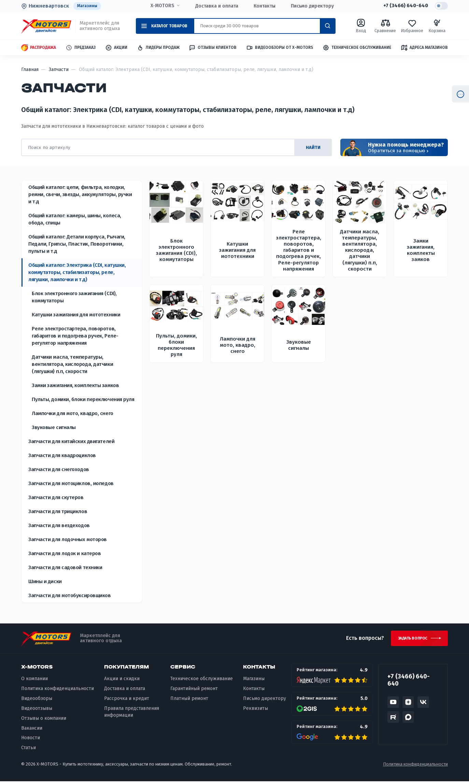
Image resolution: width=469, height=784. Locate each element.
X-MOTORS (161, 6)
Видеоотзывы (36, 711)
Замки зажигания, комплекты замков (75, 386)
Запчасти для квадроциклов (62, 456)
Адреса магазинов (424, 47)
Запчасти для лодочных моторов (67, 540)
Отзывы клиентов (213, 47)
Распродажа (38, 48)
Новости (30, 740)
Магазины (88, 6)
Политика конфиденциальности (57, 691)
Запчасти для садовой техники (65, 568)
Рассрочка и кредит (126, 701)
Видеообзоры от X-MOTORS (279, 48)
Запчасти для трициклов (57, 512)
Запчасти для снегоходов (58, 470)
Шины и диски (45, 582)
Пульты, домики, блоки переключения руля (83, 400)
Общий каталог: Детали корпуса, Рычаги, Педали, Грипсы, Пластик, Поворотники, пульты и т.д (76, 244)
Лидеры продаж (158, 48)
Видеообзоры (36, 701)
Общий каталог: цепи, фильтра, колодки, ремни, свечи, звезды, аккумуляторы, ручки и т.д (80, 194)
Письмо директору (310, 6)
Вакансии (31, 730)
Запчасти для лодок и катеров (64, 554)
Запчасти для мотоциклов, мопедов (71, 484)
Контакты (263, 6)
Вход (361, 26)
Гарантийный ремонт (194, 691)
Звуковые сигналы (54, 428)
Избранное (412, 26)
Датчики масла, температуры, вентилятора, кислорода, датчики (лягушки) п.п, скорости (72, 364)
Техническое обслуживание (357, 48)
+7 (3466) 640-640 (403, 6)
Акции (116, 48)
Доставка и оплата (215, 6)
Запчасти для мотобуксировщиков (69, 596)
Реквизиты (255, 711)
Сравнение (385, 26)
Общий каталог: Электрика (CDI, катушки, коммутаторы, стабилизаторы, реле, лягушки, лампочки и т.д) (77, 272)
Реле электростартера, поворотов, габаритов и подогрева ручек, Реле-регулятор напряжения (75, 336)
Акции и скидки (122, 681)
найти (311, 147)
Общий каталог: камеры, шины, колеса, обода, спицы (74, 219)
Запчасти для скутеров (56, 498)
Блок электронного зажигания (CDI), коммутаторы (74, 297)
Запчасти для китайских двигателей (71, 442)
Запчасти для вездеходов (59, 526)
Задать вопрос (410, 639)
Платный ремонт (189, 701)
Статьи (28, 750)
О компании (34, 681)
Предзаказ (81, 48)
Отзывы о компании (43, 721)
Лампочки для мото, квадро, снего (72, 414)
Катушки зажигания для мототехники (76, 315)
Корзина (436, 26)
